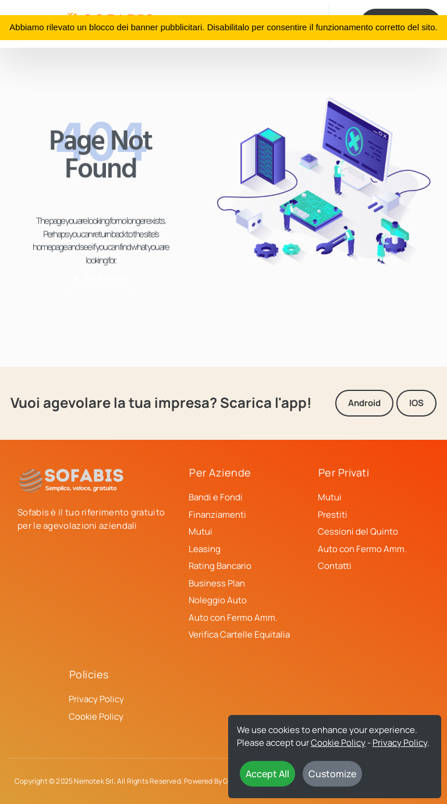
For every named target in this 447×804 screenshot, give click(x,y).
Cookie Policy (338, 743)
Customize (332, 773)
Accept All (267, 773)
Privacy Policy (399, 743)
